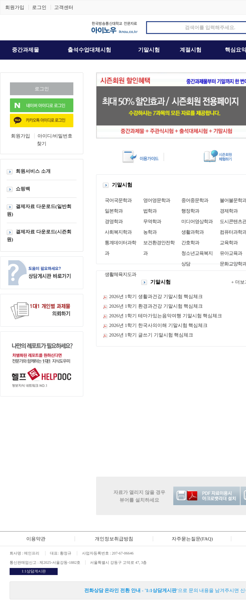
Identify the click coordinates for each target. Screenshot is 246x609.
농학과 (150, 232)
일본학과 (114, 210)
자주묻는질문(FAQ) (192, 538)
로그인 (39, 7)
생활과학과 (192, 232)
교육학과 (229, 242)
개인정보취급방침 (114, 538)
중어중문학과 (194, 200)
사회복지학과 (118, 232)
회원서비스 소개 (29, 171)
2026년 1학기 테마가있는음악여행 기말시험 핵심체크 (165, 315)
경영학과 (114, 221)
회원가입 (14, 7)
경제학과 (229, 210)
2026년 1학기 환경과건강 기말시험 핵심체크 (156, 306)
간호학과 (190, 242)
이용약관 (35, 538)
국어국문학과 (118, 200)
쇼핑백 (18, 188)
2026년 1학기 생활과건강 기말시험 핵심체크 (156, 296)
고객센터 (63, 7)
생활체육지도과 (120, 274)
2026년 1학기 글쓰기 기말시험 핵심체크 (151, 335)
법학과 (150, 210)
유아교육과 (231, 253)
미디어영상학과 (197, 221)
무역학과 (152, 221)
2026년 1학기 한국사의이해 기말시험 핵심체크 (158, 325)
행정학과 (190, 210)
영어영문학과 (156, 200)
